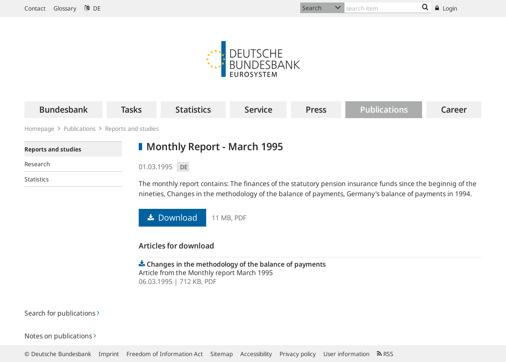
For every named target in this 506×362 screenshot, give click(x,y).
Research (37, 164)
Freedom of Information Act (164, 354)
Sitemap (221, 354)
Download (172, 217)
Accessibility (256, 354)
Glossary (65, 8)
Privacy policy (298, 354)
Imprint (109, 354)
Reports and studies (132, 128)
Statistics (36, 179)
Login (446, 8)
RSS (385, 354)
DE (92, 8)
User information (346, 354)
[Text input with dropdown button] (388, 8)
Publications (80, 128)
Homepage (39, 128)
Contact (35, 8)
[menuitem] (63, 109)
